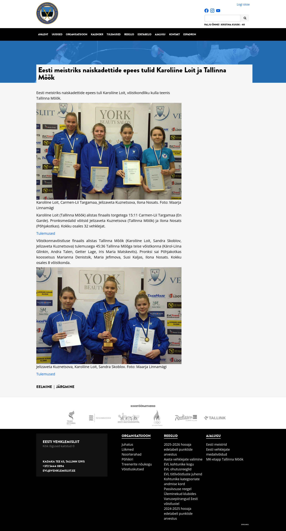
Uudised (57, 34)
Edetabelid (144, 34)
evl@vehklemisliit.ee (59, 471)
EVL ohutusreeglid (178, 469)
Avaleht (43, 34)
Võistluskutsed (133, 469)
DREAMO (245, 524)
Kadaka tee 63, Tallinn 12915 (64, 461)
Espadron (189, 34)
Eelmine (44, 386)
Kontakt (174, 34)
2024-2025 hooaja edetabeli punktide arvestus (178, 513)
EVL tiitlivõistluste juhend (183, 474)
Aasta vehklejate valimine (183, 459)
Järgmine (65, 386)
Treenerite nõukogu (137, 464)
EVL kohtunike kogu (179, 464)
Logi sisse (243, 4)
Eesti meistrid (216, 444)
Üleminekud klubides (180, 494)
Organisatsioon (76, 34)
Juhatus (127, 444)
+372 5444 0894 (53, 466)
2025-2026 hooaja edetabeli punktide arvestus (178, 449)
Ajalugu (160, 34)
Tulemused (114, 34)
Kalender (97, 34)
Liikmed (128, 449)
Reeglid (129, 34)
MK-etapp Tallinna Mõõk (224, 459)
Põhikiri (127, 459)
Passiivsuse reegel (178, 489)
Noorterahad (132, 454)
